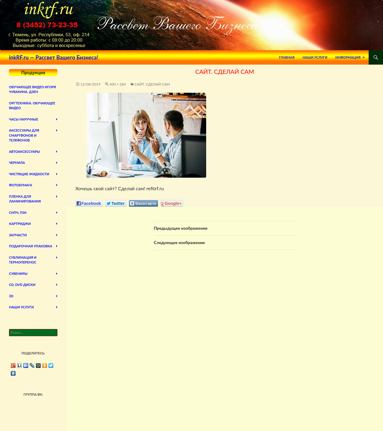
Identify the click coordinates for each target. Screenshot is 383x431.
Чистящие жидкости (29, 174)
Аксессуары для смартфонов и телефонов (24, 135)
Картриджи (20, 224)
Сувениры (18, 273)
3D (11, 296)
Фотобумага (20, 185)
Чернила (17, 163)
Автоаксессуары (24, 151)
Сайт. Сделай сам (152, 84)
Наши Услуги (315, 57)
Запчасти (18, 235)
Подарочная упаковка (30, 246)
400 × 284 (118, 84)
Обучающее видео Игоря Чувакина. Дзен (32, 89)
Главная (286, 57)
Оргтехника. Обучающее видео (32, 105)
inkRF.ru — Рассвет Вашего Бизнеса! (53, 57)
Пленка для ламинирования (25, 198)
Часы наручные (23, 119)
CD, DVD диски (22, 285)
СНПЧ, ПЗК (18, 212)
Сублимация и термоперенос (23, 259)
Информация (348, 57)
